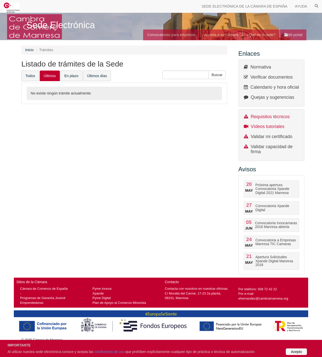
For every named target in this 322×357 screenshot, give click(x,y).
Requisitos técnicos (270, 116)
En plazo (71, 76)
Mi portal (293, 35)
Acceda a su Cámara (221, 35)
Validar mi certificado (272, 136)
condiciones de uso (109, 352)
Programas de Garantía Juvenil (42, 298)
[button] (217, 75)
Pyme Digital (102, 298)
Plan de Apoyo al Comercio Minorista (119, 303)
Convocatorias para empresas (171, 35)
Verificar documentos (272, 77)
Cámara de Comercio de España (44, 288)
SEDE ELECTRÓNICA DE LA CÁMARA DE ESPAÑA (245, 6)
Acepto (296, 352)
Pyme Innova (102, 288)
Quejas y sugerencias (272, 97)
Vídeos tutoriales (268, 126)
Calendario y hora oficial (275, 87)
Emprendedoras (31, 303)
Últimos (50, 76)
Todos (30, 76)
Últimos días (97, 76)
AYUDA (301, 6)
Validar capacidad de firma (272, 149)
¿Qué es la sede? (261, 35)
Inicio (29, 50)
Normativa (261, 67)
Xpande (98, 293)
